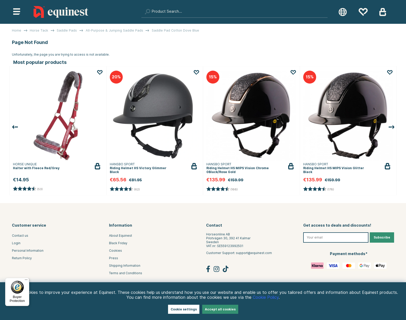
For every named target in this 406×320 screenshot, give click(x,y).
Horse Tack (39, 30)
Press (113, 258)
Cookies (115, 250)
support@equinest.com (254, 253)
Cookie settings (184, 309)
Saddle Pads (67, 30)
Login (16, 243)
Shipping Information (124, 265)
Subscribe (382, 237)
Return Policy (22, 258)
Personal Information (28, 250)
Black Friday (118, 243)
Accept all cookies (220, 309)
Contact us (20, 235)
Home (16, 30)
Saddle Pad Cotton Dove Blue (175, 30)
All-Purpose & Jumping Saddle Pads (114, 30)
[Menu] (26, 281)
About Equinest (120, 235)
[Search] (234, 12)
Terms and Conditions (125, 273)
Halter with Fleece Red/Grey (36, 168)
